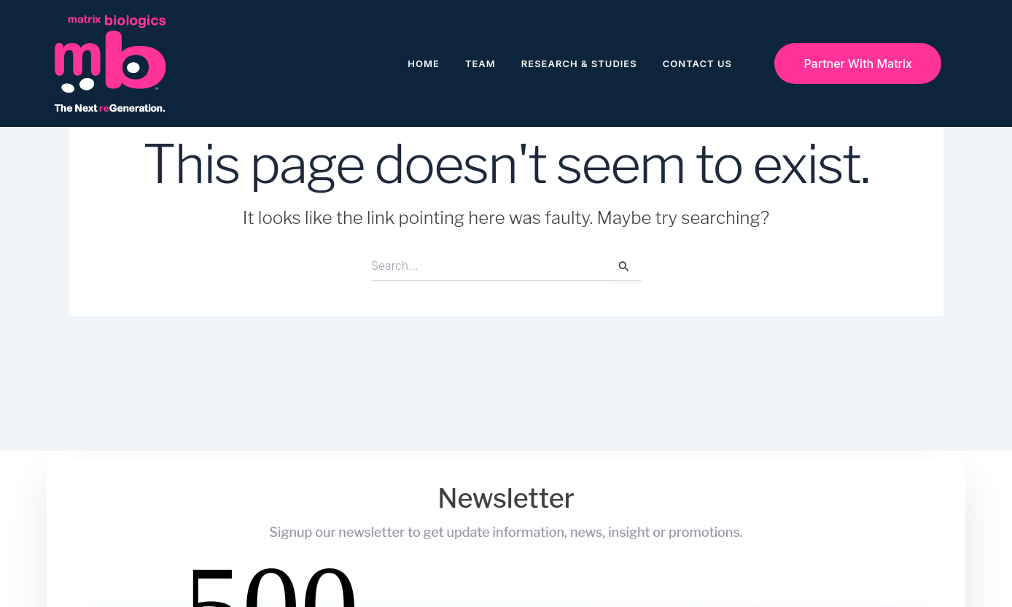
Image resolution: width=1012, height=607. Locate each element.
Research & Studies (579, 63)
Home (424, 63)
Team (480, 63)
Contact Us (697, 63)
